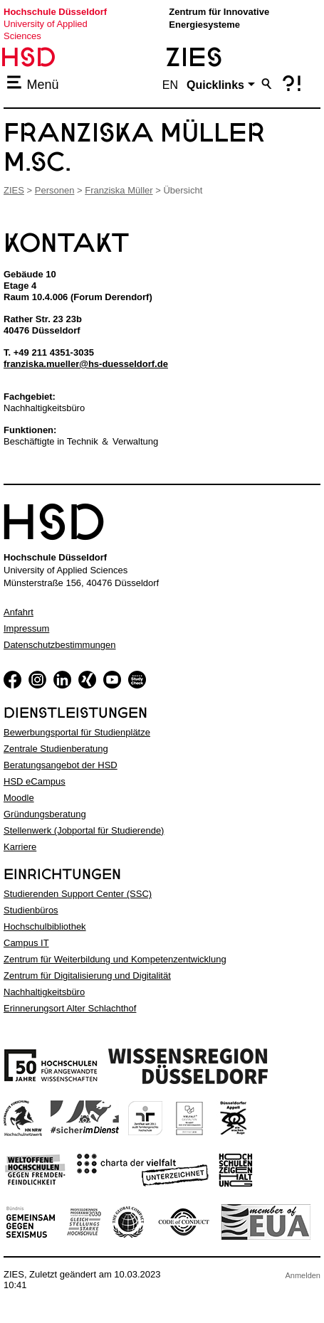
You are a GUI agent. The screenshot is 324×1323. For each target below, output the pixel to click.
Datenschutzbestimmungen (60, 644)
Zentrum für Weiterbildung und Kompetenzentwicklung (115, 959)
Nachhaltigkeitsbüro (44, 992)
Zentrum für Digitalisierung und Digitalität (87, 975)
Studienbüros (31, 910)
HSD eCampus (35, 781)
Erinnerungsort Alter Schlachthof (70, 1008)
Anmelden (302, 1275)
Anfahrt (18, 612)
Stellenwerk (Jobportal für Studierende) (84, 830)
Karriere (20, 846)
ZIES (14, 190)
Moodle (19, 797)
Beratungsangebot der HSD (60, 765)
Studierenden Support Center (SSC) (78, 893)
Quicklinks (215, 85)
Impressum (26, 628)
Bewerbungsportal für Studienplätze (77, 732)
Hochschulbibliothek (45, 926)
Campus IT (26, 942)
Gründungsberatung (45, 814)
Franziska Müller (118, 190)
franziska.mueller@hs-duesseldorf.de (86, 363)
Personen (55, 190)
